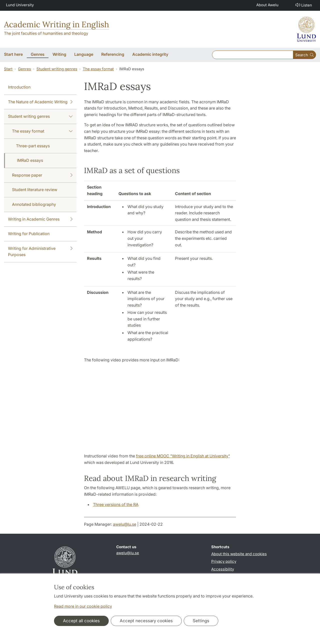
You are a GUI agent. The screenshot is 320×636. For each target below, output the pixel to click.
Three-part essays (33, 145)
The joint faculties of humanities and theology (46, 33)
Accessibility (222, 569)
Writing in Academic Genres (40, 219)
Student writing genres (56, 69)
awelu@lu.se (124, 524)
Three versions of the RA (115, 504)
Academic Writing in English (56, 24)
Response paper (42, 175)
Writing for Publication (29, 233)
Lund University (20, 5)
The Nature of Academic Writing (40, 102)
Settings (201, 620)
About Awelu (267, 5)
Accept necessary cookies (146, 620)
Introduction (19, 87)
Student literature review (34, 189)
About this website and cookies (239, 553)
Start (8, 69)
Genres (24, 69)
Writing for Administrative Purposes (40, 251)
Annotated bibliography (34, 204)
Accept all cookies (81, 620)
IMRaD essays (30, 160)
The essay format (98, 69)
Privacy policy (223, 561)
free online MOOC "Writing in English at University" (183, 455)
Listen (303, 5)
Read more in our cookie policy (83, 606)
